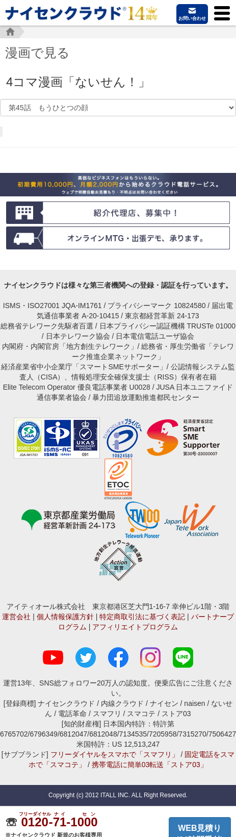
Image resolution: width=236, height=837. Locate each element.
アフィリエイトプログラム (135, 627)
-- (59, 822)
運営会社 (16, 617)
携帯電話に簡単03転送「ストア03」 (149, 764)
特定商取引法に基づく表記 (142, 617)
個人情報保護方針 (65, 617)
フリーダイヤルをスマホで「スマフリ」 (114, 754)
